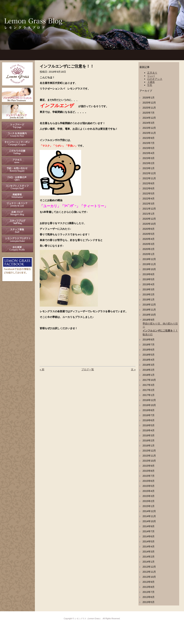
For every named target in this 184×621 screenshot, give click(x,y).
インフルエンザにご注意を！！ (160, 330)
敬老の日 (148, 334)
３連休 (151, 82)
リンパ (151, 75)
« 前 (42, 369)
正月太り (152, 72)
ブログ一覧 (87, 369)
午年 (149, 85)
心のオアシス (154, 78)
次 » (133, 369)
